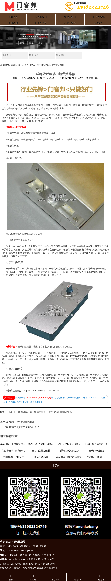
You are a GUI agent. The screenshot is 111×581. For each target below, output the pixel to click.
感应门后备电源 (41, 346)
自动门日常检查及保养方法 (69, 444)
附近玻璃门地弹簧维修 (60, 412)
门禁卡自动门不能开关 (13, 450)
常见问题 (60, 55)
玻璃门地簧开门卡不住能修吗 (24, 427)
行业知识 (33, 55)
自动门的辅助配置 (41, 450)
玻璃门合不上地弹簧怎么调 (13, 444)
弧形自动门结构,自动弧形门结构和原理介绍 (41, 444)
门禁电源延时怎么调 (69, 450)
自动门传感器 (41, 457)
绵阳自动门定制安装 (13, 457)
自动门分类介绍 (97, 450)
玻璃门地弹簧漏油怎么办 (21, 422)
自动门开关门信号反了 (61, 346)
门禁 (46, 568)
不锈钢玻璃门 (44, 139)
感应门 (17, 568)
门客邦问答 (41, 23)
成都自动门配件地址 (96, 457)
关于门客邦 (70, 23)
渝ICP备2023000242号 (20, 559)
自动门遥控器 (24, 346)
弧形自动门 (70, 17)
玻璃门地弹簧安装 (39, 133)
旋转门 (26, 568)
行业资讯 (6, 55)
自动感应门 (41, 17)
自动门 (67, 105)
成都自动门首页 (19, 65)
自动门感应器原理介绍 (96, 444)
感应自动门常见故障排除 (68, 457)
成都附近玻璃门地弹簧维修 (32, 412)
